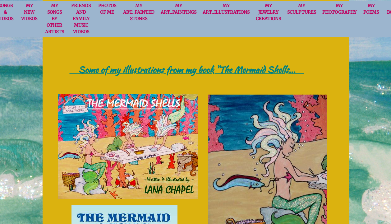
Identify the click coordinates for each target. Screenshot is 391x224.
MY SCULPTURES (301, 9)
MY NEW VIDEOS (29, 12)
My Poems (371, 9)
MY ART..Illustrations (226, 9)
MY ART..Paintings (178, 9)
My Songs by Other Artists (54, 19)
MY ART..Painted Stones (138, 12)
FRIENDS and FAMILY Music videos (81, 19)
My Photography (339, 9)
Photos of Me (107, 9)
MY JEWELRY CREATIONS (268, 12)
